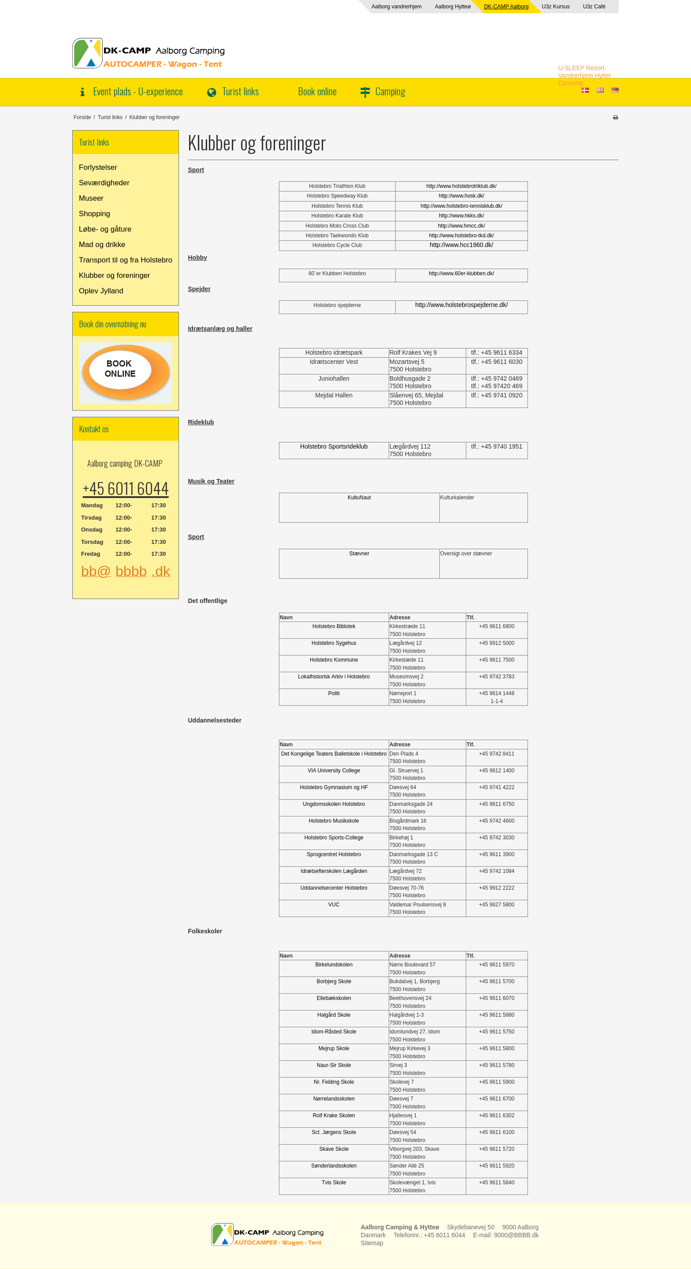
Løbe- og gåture (105, 229)
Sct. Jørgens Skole (334, 1132)
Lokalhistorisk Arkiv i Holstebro (334, 677)
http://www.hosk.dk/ (461, 196)
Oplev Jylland (101, 291)
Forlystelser (98, 167)
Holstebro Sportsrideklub (334, 446)
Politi (334, 693)
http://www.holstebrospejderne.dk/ (461, 304)
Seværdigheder (104, 183)
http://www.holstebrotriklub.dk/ (462, 186)
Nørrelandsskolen (334, 1099)
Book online (317, 90)
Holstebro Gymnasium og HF (334, 787)
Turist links (240, 90)
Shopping (94, 214)
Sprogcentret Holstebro (334, 854)
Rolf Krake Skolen (334, 1115)
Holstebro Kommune (334, 660)
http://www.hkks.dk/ (461, 216)
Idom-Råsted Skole (334, 1032)
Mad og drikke (102, 244)
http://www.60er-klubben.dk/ (461, 273)
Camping (390, 90)
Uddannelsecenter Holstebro (334, 888)
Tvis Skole (334, 1182)
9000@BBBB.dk (516, 1235)
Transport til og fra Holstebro (125, 260)
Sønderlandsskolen (334, 1166)
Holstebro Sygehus (334, 643)
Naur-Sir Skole (334, 1065)
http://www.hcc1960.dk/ (461, 244)
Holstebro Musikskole (334, 821)
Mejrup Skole (334, 1048)
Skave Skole (334, 1149)
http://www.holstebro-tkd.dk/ (461, 235)
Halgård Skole (333, 1015)
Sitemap (372, 1243)
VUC (333, 905)
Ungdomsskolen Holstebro (334, 804)
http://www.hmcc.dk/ (461, 226)
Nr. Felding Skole (334, 1082)
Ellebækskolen (334, 998)
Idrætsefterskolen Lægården (334, 871)
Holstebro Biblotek (333, 626)
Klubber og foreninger (114, 275)
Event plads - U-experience (138, 90)
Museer (91, 198)
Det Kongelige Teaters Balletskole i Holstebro (334, 754)
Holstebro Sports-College (334, 838)
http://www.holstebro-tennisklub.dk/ (461, 206)
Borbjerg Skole (333, 981)
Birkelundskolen (334, 965)
